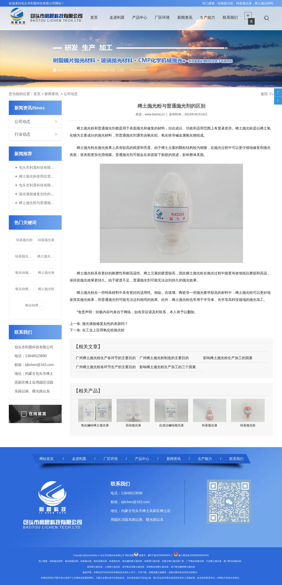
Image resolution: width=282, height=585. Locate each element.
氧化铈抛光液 (24, 272)
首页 (94, 17)
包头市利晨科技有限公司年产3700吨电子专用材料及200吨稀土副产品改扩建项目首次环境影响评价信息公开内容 (37, 185)
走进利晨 (116, 17)
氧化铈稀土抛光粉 (24, 289)
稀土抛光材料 (46, 256)
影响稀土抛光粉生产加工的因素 (227, 358)
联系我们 (230, 17)
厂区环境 (162, 17)
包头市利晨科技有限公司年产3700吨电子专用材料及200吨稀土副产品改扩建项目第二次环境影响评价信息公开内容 (37, 167)
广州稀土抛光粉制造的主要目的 (164, 358)
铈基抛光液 (46, 240)
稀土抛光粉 (46, 289)
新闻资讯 (184, 17)
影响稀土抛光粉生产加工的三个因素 (167, 367)
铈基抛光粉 (24, 240)
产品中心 (139, 17)
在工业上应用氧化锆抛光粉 (102, 330)
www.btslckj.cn (155, 114)
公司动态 (22, 121)
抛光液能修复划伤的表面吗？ (37, 194)
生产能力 (207, 17)
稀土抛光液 (46, 272)
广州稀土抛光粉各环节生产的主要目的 (106, 367)
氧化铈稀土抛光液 (34, 305)
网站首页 (46, 459)
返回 (264, 94)
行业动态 (22, 134)
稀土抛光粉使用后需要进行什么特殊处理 (37, 176)
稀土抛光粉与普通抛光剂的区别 (37, 203)
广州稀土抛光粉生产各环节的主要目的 (106, 358)
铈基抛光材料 (24, 256)
